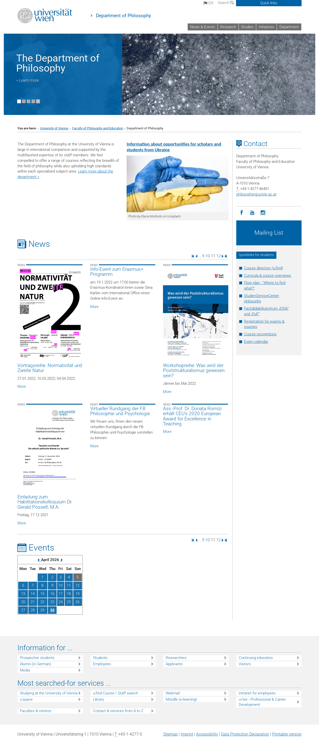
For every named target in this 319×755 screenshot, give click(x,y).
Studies (247, 27)
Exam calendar (256, 341)
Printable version (287, 734)
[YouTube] (252, 212)
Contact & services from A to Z (118, 711)
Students (100, 658)
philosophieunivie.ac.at (256, 194)
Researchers (176, 658)
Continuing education (256, 658)
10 (207, 256)
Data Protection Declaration (245, 734)
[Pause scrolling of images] (38, 101)
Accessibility (207, 734)
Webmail (173, 693)
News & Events (202, 27)
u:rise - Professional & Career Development (262, 702)
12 (218, 256)
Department (289, 27)
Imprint (187, 734)
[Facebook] (241, 212)
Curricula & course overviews (267, 275)
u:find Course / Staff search (115, 693)
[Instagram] (263, 212)
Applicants (174, 664)
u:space (26, 699)
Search (226, 2)
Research (228, 27)
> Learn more (27, 80)
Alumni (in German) (35, 664)
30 (52, 610)
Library (98, 699)
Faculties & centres (35, 711)
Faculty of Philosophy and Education (97, 128)
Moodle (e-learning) (181, 699)
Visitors (245, 664)
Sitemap (170, 734)
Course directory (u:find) (263, 268)
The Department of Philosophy (57, 63)
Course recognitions (260, 334)
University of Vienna (54, 128)
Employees (102, 664)
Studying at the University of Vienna (49, 693)
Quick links (268, 3)
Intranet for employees (257, 693)
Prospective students (37, 658)
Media (25, 670)
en (208, 3)
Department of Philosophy (123, 15)
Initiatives (266, 27)
